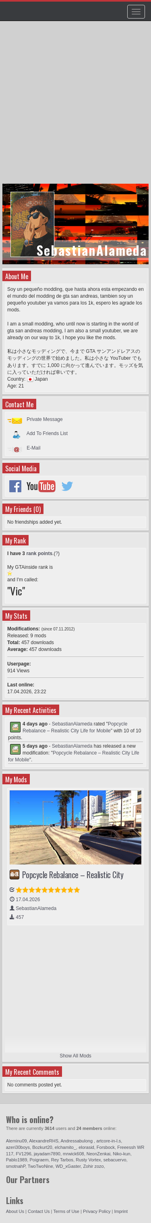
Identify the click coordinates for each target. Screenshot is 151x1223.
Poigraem (38, 1159)
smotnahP (15, 1166)
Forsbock (106, 1147)
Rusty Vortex (88, 1159)
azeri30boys (18, 1147)
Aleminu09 (16, 1140)
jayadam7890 (47, 1153)
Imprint (121, 1211)
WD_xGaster (68, 1166)
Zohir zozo (93, 1166)
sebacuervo (114, 1159)
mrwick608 (73, 1153)
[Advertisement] (75, 106)
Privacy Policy (96, 1211)
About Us (15, 1211)
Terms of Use (66, 1211)
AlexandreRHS (43, 1140)
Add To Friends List (47, 433)
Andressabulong (77, 1140)
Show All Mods (75, 1056)
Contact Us (39, 1211)
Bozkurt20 (42, 1147)
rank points (39, 553)
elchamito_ (65, 1147)
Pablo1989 (16, 1159)
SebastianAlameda (72, 724)
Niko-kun (121, 1153)
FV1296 (23, 1153)
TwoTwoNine (40, 1166)
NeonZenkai (98, 1153)
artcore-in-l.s (108, 1140)
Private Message (44, 419)
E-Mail (33, 448)
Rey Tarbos (62, 1159)
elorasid (86, 1147)
